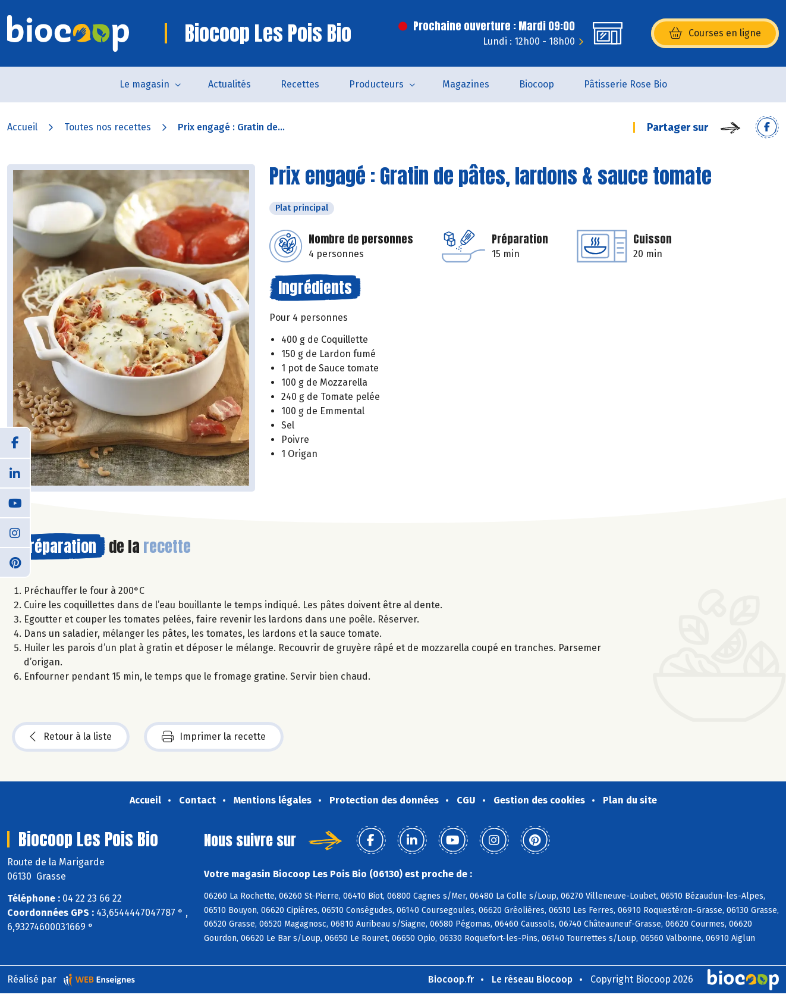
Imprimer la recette (214, 737)
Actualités (229, 84)
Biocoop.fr (451, 979)
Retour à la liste (71, 737)
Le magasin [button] (144, 84)
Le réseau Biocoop (532, 979)
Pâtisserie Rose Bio (625, 84)
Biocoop (536, 84)
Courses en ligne (715, 33)
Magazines (465, 84)
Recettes (300, 84)
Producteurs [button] (376, 84)
